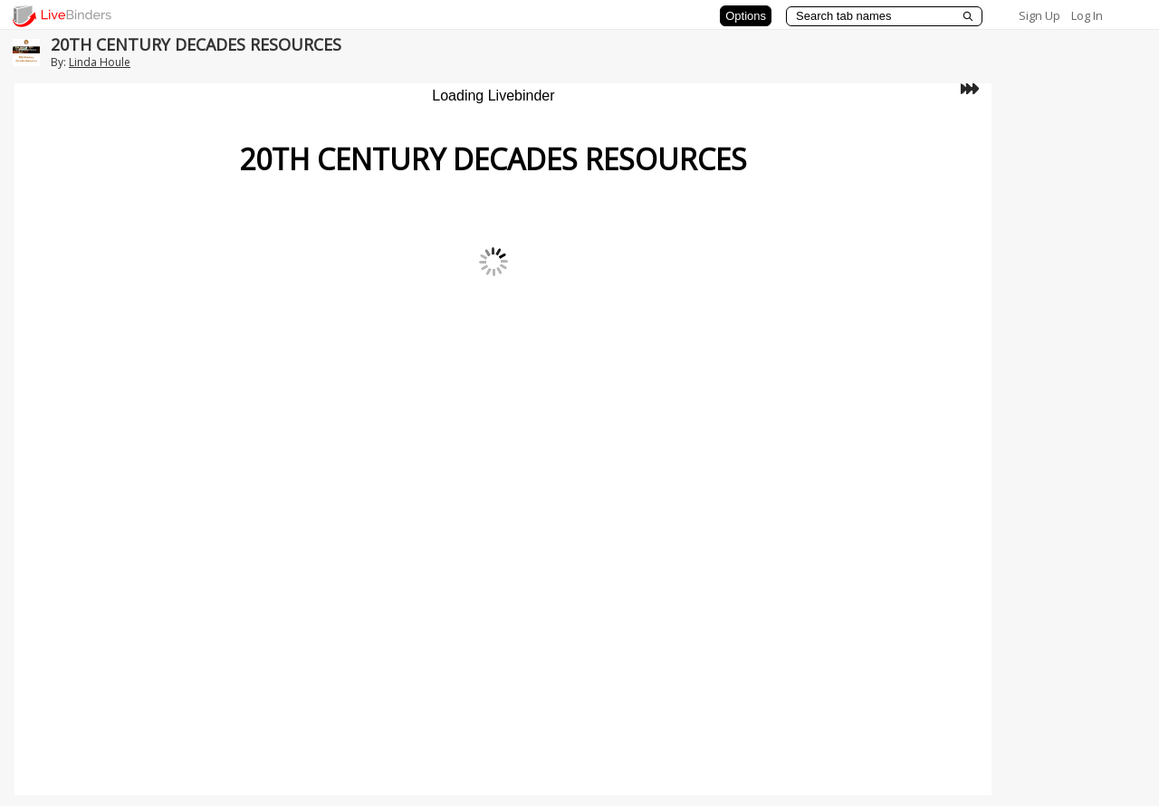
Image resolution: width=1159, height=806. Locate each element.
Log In (1087, 15)
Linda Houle (99, 62)
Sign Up (1039, 15)
